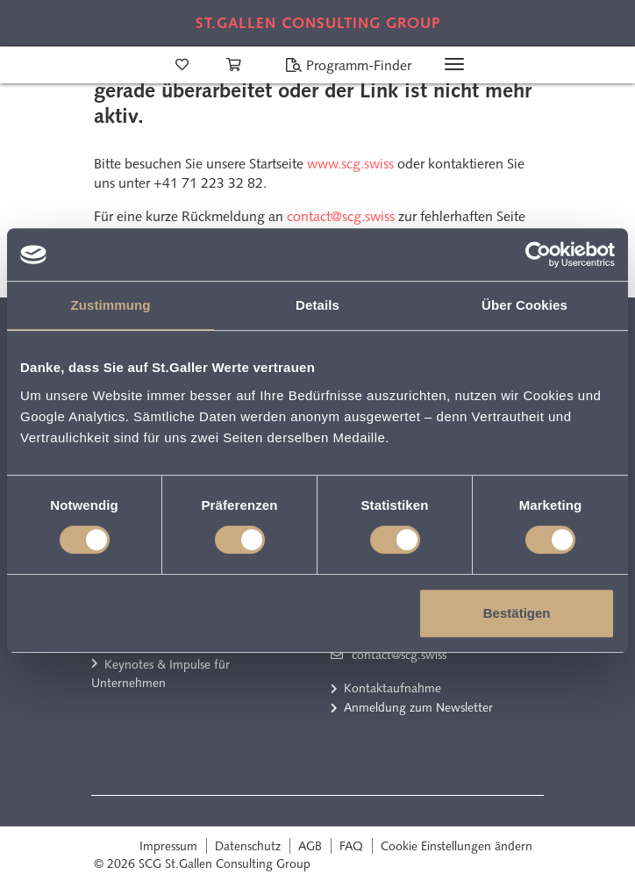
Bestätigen (517, 612)
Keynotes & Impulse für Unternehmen (160, 673)
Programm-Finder (348, 65)
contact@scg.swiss (341, 216)
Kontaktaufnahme (392, 688)
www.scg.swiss (350, 163)
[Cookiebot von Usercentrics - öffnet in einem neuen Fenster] (538, 254)
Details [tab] (317, 304)
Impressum (168, 846)
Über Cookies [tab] (524, 304)
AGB (310, 846)
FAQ (351, 846)
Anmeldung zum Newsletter (418, 707)
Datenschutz (248, 846)
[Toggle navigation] (454, 64)
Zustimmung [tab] (111, 304)
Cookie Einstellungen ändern (456, 846)
